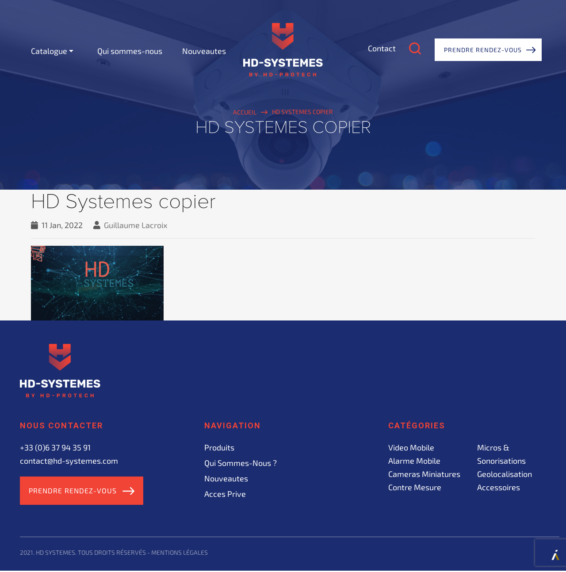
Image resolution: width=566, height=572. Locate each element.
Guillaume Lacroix (136, 225)
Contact (382, 48)
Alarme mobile (414, 460)
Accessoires (498, 487)
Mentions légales (179, 553)
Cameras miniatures (424, 474)
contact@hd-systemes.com (69, 460)
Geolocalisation (504, 474)
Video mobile (411, 447)
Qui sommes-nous (129, 51)
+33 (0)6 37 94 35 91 (55, 447)
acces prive (225, 494)
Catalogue (49, 51)
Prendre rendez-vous (483, 49)
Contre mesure (414, 487)
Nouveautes (204, 51)
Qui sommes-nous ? (240, 463)
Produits (219, 447)
